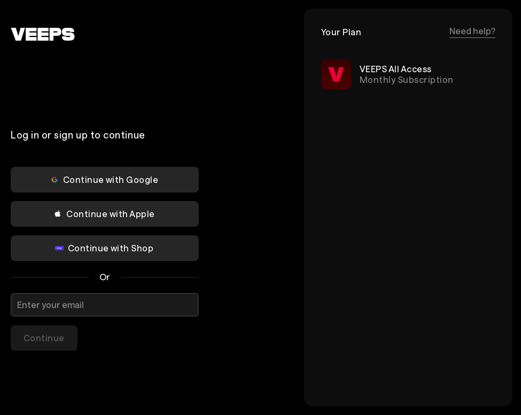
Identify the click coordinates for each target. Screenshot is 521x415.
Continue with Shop (104, 248)
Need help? (472, 31)
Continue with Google (104, 179)
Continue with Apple (103, 214)
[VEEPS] (43, 34)
